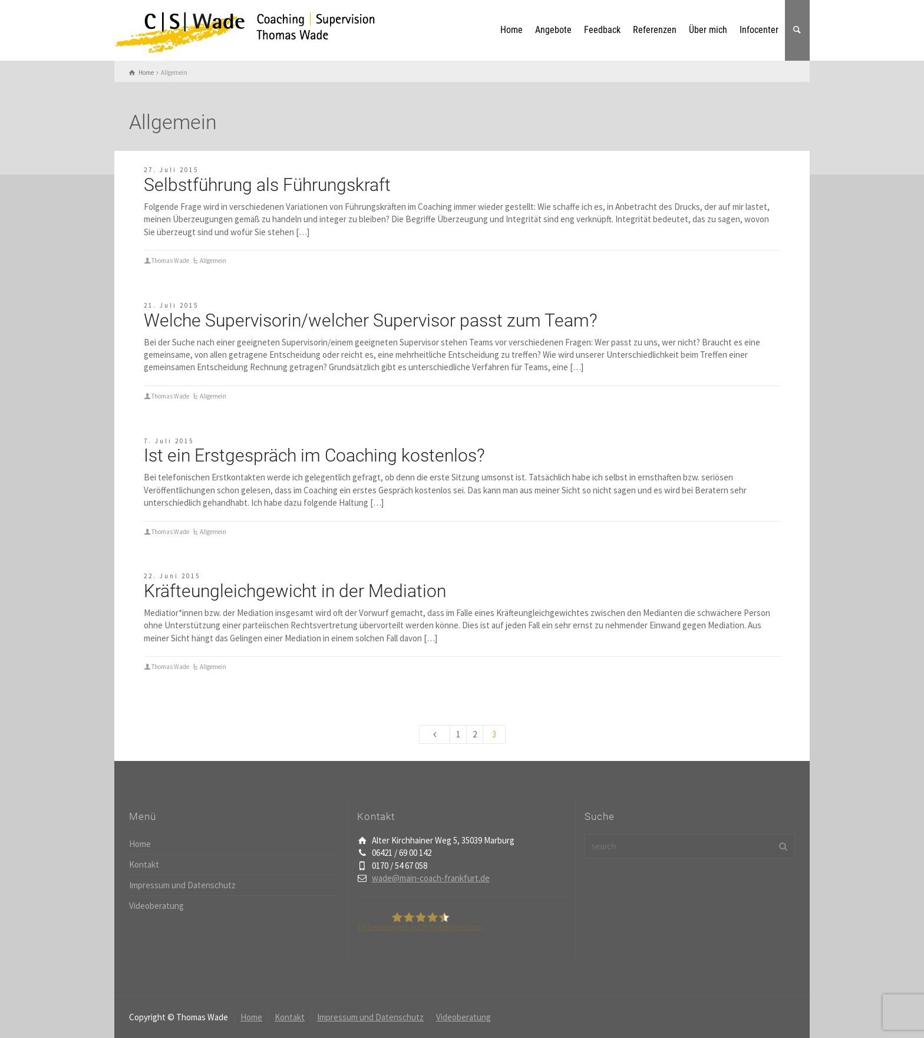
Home (511, 29)
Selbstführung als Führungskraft (267, 184)
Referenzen (654, 29)
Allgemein (213, 260)
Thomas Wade (170, 260)
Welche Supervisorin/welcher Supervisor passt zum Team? (371, 320)
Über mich (708, 29)
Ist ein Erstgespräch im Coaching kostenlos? (314, 455)
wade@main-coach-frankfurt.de (431, 878)
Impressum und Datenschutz (182, 885)
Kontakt (144, 864)
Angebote (553, 29)
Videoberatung (156, 905)
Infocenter (759, 29)
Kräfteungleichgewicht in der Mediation (295, 591)
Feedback (602, 29)
